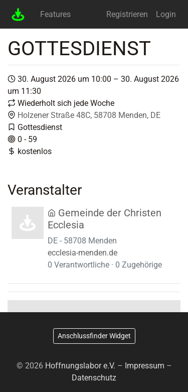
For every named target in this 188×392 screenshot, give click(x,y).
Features (55, 14)
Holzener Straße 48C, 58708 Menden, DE (89, 115)
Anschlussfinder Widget (94, 336)
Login (166, 14)
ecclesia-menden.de (82, 252)
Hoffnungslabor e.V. (80, 365)
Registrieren (127, 14)
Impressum (144, 365)
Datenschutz (94, 377)
